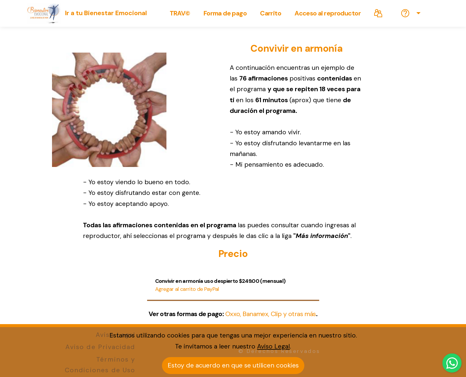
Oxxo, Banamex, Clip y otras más (270, 314)
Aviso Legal (273, 346)
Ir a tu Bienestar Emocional (106, 13)
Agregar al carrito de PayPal (187, 289)
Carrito (270, 13)
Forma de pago (225, 13)
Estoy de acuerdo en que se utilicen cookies (233, 365)
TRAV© (180, 13)
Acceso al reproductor (328, 13)
